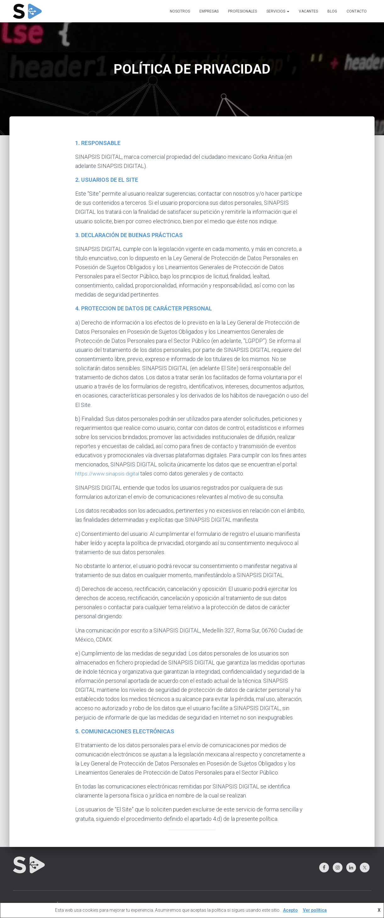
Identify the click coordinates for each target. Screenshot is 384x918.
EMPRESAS (209, 11)
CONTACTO (357, 11)
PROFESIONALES (242, 11)
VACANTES (308, 11)
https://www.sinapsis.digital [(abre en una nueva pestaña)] (108, 473)
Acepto (290, 910)
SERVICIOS (277, 11)
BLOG (332, 11)
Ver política (315, 910)
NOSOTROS (180, 11)
